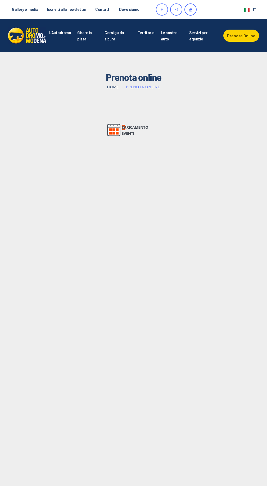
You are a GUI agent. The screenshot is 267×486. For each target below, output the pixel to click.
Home (113, 86)
